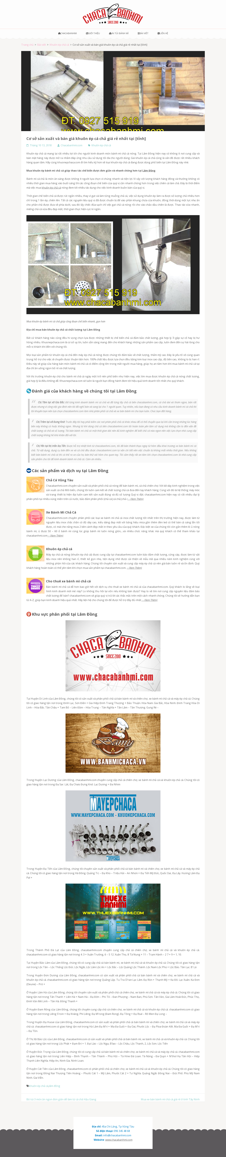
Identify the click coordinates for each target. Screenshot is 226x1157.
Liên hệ (163, 33)
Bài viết (143, 33)
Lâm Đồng (148, 170)
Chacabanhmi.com (71, 145)
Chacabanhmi (67, 33)
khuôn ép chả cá (51, 187)
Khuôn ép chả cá (101, 145)
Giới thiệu (93, 33)
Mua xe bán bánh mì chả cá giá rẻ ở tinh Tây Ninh (170, 1099)
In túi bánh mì (119, 33)
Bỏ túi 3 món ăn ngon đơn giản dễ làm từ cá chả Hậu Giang (61, 1099)
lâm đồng (54, 1086)
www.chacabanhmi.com (118, 1140)
